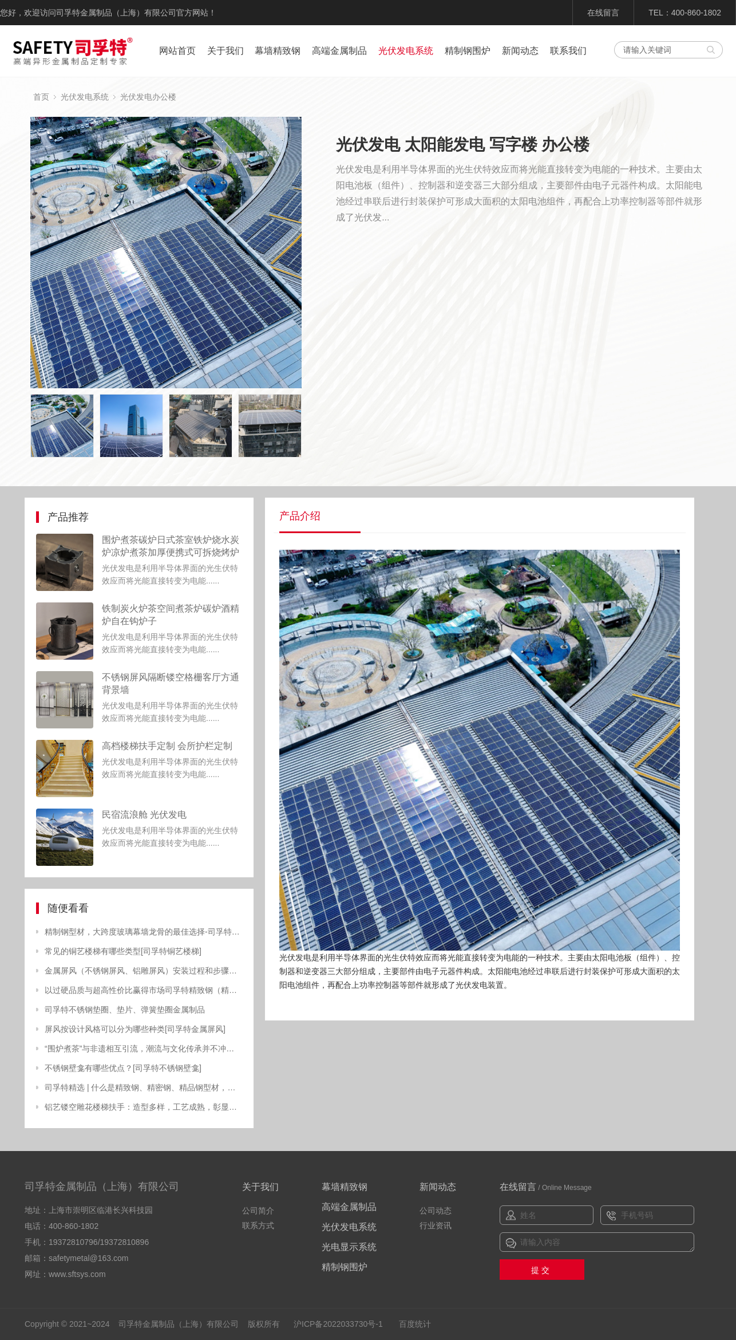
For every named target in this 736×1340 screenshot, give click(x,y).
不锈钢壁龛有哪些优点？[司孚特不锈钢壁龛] (123, 1068)
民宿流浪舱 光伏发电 (144, 814)
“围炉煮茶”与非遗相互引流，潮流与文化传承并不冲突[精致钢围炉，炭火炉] (143, 1048)
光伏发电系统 (405, 51)
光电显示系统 (349, 1247)
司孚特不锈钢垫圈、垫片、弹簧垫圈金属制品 (125, 1009)
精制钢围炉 (467, 51)
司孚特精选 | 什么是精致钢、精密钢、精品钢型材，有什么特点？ (143, 1087)
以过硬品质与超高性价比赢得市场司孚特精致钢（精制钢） (143, 990)
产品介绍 (299, 516)
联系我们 (568, 51)
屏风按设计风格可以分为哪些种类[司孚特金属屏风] (135, 1029)
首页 (41, 96)
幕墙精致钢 (277, 51)
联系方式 (258, 1225)
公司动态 (436, 1210)
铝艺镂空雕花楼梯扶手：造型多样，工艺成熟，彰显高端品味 (143, 1107)
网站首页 (177, 51)
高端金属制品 (339, 51)
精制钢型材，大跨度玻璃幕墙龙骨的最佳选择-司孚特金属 (143, 931)
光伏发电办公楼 (148, 96)
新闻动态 (520, 51)
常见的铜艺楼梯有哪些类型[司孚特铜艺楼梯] (123, 951)
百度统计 (415, 1324)
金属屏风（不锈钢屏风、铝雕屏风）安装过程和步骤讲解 (143, 970)
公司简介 (258, 1210)
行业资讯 (436, 1225)
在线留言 (603, 12)
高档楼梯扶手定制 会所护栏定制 (167, 746)
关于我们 (225, 51)
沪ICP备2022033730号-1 (338, 1324)
